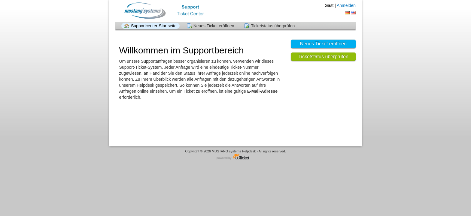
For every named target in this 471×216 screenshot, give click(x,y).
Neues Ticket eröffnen (213, 25)
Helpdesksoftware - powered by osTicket (235, 157)
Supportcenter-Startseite (154, 25)
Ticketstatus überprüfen (273, 25)
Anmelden (346, 5)
